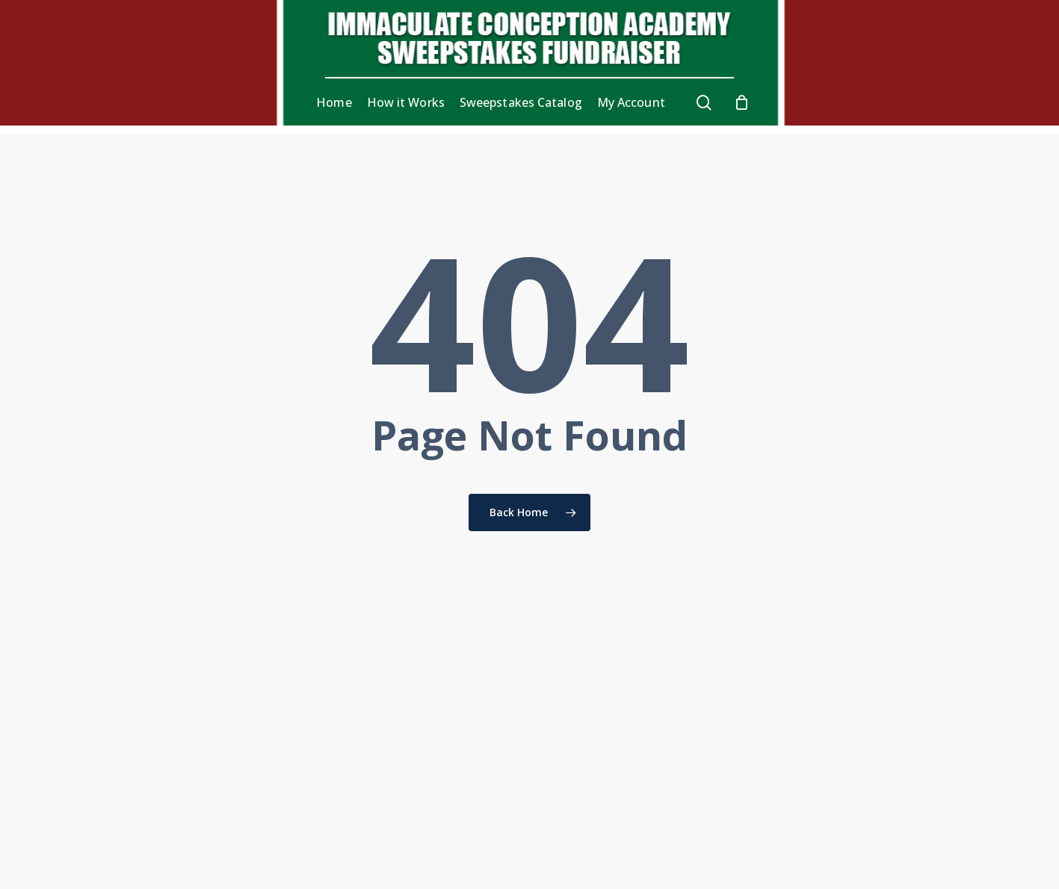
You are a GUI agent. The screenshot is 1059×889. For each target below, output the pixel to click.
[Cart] (742, 102)
